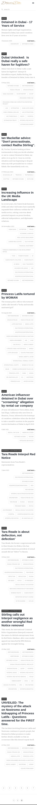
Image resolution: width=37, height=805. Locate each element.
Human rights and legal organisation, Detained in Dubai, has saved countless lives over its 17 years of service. (16, 33)
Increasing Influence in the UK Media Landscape (17, 196)
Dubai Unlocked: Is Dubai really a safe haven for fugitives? (15, 61)
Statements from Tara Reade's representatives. (13, 463)
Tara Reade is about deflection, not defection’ (15, 535)
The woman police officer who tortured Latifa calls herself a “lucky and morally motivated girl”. (17, 304)
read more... (31, 41)
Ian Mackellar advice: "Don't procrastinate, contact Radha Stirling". (18, 141)
